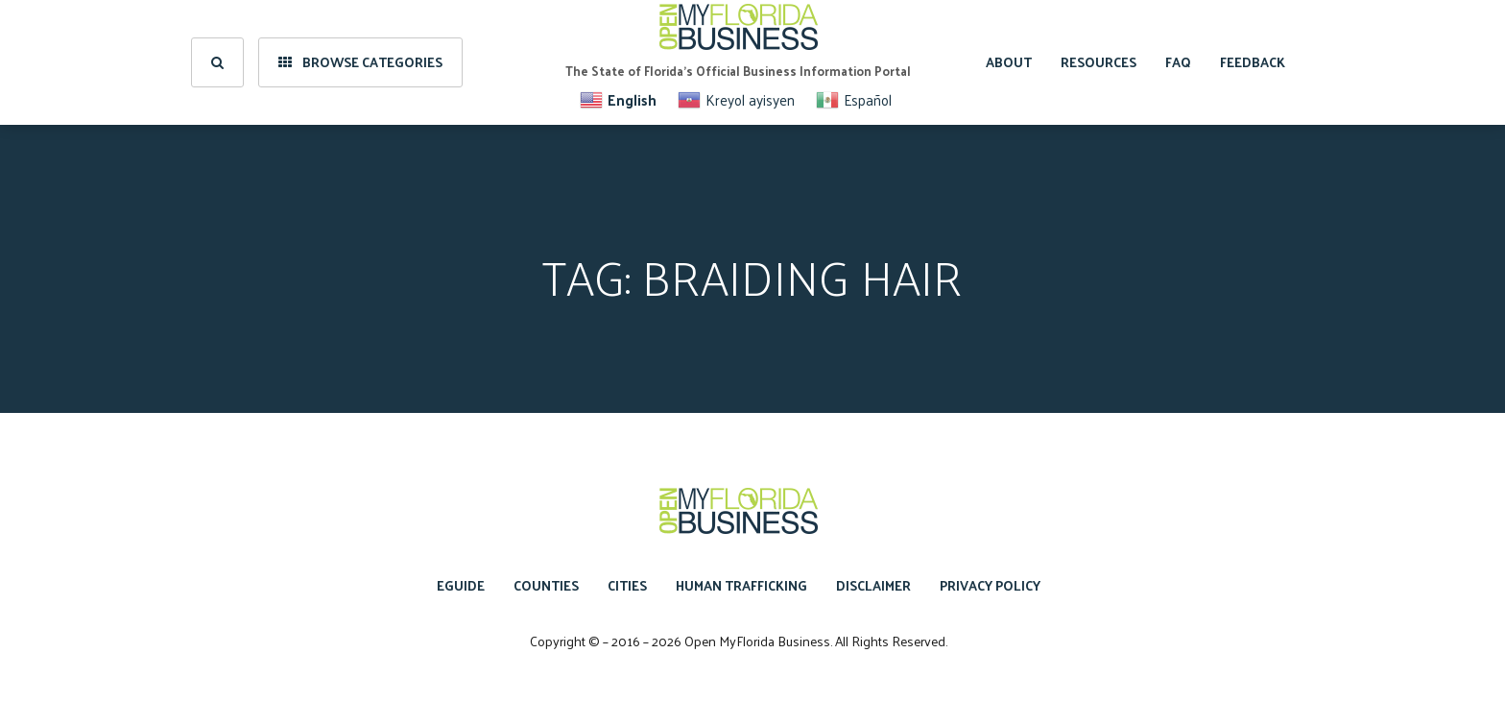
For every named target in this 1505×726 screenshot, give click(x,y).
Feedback (1252, 62)
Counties (546, 585)
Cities (627, 585)
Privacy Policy (990, 585)
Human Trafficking (741, 585)
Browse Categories (360, 62)
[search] (217, 62)
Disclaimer (873, 585)
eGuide (461, 585)
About (1009, 62)
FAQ (1178, 62)
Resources (1098, 62)
